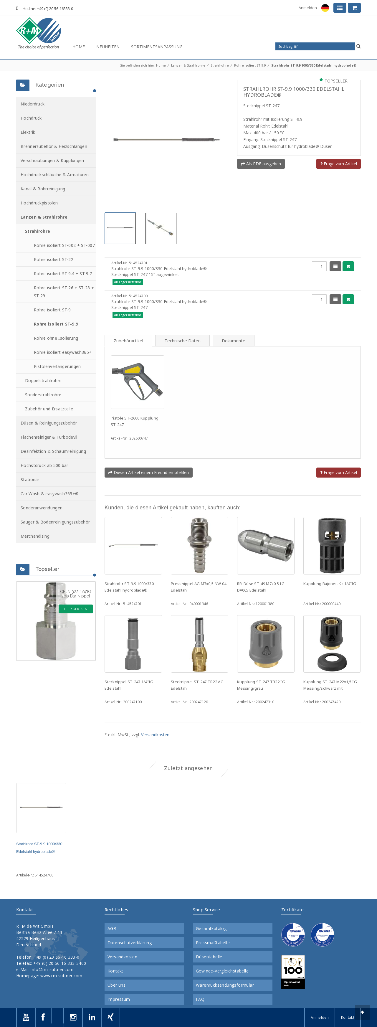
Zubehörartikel (128, 341)
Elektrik (28, 132)
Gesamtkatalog (211, 928)
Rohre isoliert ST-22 (53, 259)
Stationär (30, 479)
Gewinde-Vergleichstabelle (222, 971)
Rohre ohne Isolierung (56, 338)
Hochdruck (31, 118)
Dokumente (233, 341)
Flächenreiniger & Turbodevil (49, 437)
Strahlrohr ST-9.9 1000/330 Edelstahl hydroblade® (313, 65)
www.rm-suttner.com (61, 975)
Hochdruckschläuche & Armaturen (55, 174)
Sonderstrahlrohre (43, 394)
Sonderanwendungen (41, 508)
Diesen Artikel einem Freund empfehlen (148, 472)
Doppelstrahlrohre (43, 380)
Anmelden (308, 7)
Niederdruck (32, 104)
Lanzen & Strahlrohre (188, 65)
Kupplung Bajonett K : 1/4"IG (329, 583)
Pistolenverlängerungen (57, 366)
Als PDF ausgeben (261, 163)
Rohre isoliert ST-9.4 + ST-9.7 (63, 273)
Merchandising (35, 536)
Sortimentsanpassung (157, 46)
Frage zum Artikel (338, 163)
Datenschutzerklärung (130, 942)
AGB (112, 928)
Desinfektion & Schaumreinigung (53, 451)
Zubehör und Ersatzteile (49, 409)
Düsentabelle (209, 957)
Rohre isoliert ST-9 (52, 310)
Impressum (119, 999)
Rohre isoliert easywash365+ (63, 352)
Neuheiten (108, 46)
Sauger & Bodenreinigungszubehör (55, 522)
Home (78, 46)
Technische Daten (182, 341)
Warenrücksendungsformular (225, 985)
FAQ (200, 999)
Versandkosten (155, 734)
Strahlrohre (220, 65)
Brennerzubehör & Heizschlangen (54, 146)
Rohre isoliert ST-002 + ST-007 (64, 245)
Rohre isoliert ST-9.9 (250, 65)
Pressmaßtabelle (213, 942)
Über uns (116, 985)
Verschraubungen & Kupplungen (52, 160)
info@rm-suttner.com (52, 969)
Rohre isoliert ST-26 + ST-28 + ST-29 (64, 291)
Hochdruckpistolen (39, 203)
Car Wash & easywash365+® (50, 493)
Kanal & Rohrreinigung (43, 188)
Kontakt (115, 971)
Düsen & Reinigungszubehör (49, 423)
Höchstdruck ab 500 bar (44, 465)
